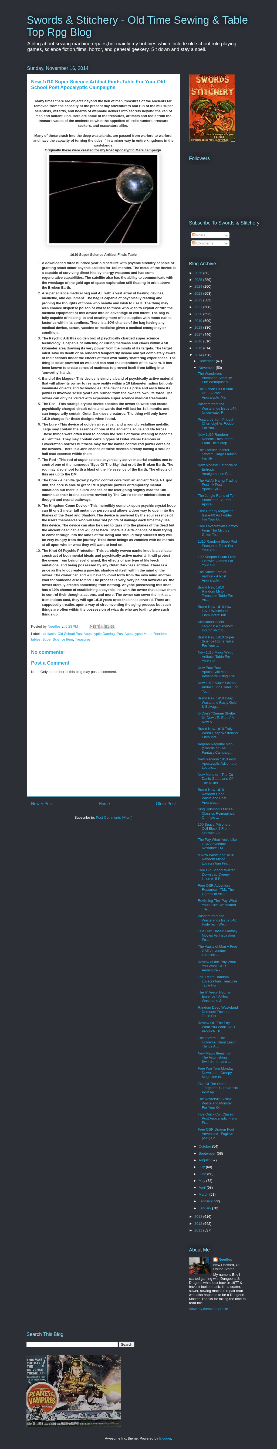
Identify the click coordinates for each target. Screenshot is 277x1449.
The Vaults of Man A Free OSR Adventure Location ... (217, 950)
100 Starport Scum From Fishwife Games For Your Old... (217, 561)
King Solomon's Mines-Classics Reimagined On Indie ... (216, 813)
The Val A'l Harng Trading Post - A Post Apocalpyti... (217, 484)
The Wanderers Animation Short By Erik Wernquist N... (215, 378)
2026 (198, 273)
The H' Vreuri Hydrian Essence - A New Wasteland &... (214, 996)
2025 (198, 280)
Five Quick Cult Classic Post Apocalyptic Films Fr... (217, 1118)
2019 (198, 321)
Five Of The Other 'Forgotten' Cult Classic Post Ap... (218, 1088)
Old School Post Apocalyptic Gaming (86, 634)
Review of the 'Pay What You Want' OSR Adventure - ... (217, 966)
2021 (198, 307)
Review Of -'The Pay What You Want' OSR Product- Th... (216, 1027)
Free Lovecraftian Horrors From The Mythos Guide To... (218, 530)
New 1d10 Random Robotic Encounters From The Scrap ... (215, 439)
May (202, 1181)
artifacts (49, 634)
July (202, 1167)
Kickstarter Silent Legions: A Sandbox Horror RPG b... (215, 626)
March (204, 1194)
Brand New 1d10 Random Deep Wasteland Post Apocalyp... (212, 796)
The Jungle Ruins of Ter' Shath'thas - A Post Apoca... (216, 500)
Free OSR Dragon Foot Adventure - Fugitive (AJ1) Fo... (216, 1133)
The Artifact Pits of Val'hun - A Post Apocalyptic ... (212, 576)
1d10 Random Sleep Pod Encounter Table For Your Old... (217, 545)
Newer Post (42, 803)
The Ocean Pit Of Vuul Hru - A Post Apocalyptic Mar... (215, 393)
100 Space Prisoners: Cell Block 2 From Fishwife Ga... (214, 828)
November (207, 368)
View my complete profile (208, 1309)
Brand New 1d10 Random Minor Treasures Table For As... (215, 593)
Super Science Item (57, 639)
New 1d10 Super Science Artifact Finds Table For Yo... (218, 687)
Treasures (82, 639)
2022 (198, 300)
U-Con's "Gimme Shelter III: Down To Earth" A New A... (217, 717)
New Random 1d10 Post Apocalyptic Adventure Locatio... (217, 763)
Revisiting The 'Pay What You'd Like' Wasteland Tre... (217, 905)
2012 (198, 1224)
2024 (198, 286)
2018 (198, 327)
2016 (198, 341)
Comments (202, 243)
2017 (198, 334)
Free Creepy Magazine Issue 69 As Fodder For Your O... (215, 515)
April (203, 1187)
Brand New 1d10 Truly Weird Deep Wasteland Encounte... (218, 733)
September (208, 1153)
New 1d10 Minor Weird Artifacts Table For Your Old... (215, 656)
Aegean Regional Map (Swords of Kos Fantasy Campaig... (215, 748)
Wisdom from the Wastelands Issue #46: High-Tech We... (217, 920)
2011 (198, 1230)
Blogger (165, 1438)
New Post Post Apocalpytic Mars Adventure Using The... (218, 672)
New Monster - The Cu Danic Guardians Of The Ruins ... (215, 779)
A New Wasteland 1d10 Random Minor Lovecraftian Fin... (216, 859)
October (205, 1146)
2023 (198, 293)
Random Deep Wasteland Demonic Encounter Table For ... (218, 1011)
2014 (198, 355)
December (207, 361)
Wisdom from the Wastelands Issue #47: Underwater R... (217, 408)
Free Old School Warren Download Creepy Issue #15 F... (216, 874)
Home (104, 803)
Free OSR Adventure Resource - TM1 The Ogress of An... (216, 889)
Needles (225, 1259)
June (203, 1174)
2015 (198, 348)
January (205, 1208)
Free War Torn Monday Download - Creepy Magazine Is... (215, 1072)
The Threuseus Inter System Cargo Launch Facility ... (217, 454)
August (205, 1160)
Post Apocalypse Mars (134, 634)
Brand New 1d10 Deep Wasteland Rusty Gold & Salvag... (217, 702)
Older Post (166, 803)
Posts (198, 235)
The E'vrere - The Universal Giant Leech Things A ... (217, 1042)
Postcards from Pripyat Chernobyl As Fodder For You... (216, 423)
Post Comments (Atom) (114, 817)
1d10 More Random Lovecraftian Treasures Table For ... (217, 981)
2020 (198, 314)
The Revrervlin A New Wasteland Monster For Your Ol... (215, 1103)
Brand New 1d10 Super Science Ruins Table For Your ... (216, 641)
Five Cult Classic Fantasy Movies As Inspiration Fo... (217, 935)
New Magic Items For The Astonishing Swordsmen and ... (214, 1057)
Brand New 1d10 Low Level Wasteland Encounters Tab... (214, 611)
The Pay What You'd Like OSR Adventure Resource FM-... (217, 844)
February (206, 1201)
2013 (198, 1217)
